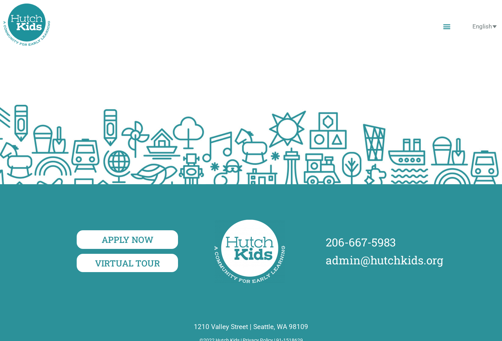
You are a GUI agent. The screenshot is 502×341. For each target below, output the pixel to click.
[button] (447, 26)
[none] (484, 26)
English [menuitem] (482, 26)
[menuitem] (484, 26)
